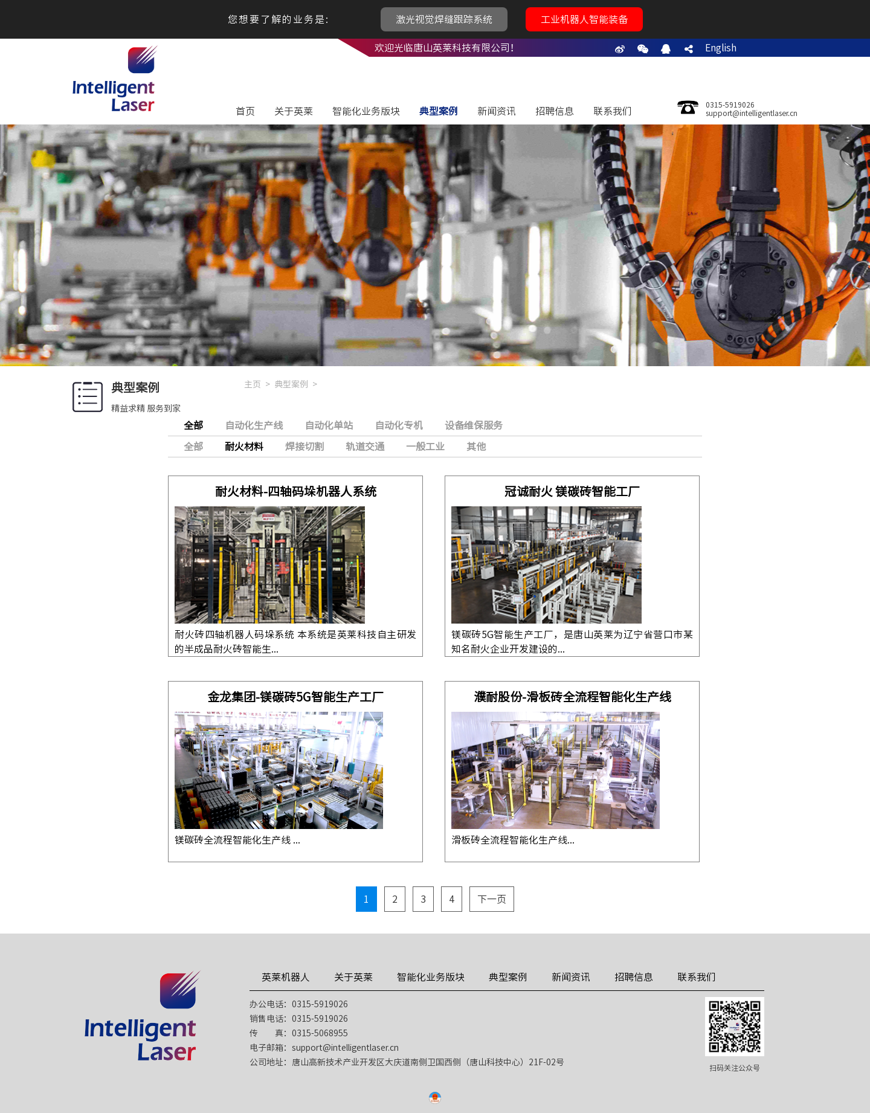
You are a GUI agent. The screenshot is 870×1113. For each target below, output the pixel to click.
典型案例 (438, 111)
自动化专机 (399, 425)
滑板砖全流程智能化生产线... (513, 840)
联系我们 (612, 111)
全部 (193, 446)
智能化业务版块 (366, 111)
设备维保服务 (474, 425)
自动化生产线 (254, 425)
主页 (252, 384)
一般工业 (425, 446)
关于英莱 (293, 111)
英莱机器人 (286, 977)
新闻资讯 (496, 111)
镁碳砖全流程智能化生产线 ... (237, 840)
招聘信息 (554, 111)
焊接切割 (304, 446)
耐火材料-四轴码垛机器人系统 (295, 491)
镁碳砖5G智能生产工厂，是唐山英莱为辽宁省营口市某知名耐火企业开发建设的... (572, 642)
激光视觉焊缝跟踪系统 (444, 19)
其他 (476, 446)
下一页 (491, 899)
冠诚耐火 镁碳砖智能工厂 (572, 491)
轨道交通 (365, 446)
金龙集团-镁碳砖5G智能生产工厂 (295, 697)
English (720, 48)
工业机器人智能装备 (584, 19)
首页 (245, 111)
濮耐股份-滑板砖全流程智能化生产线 (572, 697)
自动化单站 (328, 425)
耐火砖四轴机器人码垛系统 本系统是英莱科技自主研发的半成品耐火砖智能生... (295, 642)
